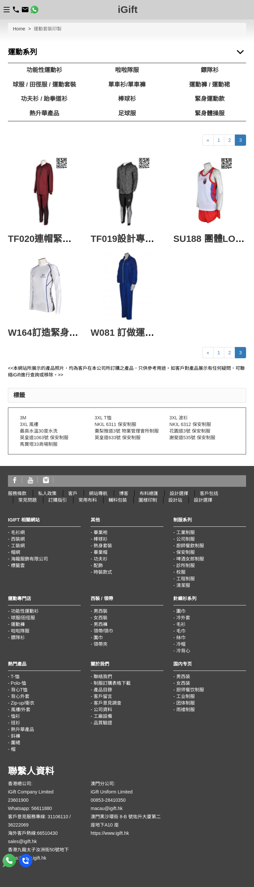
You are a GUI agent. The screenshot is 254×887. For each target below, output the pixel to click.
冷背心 (183, 650)
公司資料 (103, 709)
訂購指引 (57, 500)
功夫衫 (100, 558)
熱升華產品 (44, 113)
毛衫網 (18, 532)
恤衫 (15, 716)
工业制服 (185, 696)
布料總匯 (149, 493)
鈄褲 (15, 736)
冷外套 (183, 617)
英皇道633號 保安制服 (118, 437)
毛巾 (181, 631)
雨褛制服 (185, 709)
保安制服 (185, 552)
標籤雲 (18, 565)
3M (23, 417)
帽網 (15, 552)
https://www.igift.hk (110, 833)
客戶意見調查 (107, 703)
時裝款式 (103, 572)
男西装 (183, 676)
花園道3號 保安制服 (189, 431)
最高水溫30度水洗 (39, 431)
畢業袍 (100, 532)
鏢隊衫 (210, 70)
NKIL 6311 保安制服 (115, 424)
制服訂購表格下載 (112, 683)
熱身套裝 (103, 545)
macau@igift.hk (107, 808)
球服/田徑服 (23, 617)
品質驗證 (103, 722)
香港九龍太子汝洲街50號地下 (38, 849)
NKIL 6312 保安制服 (190, 424)
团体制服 (185, 703)
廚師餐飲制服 (190, 545)
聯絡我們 (103, 676)
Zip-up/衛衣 (23, 703)
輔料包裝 (117, 500)
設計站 (175, 500)
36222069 (18, 825)
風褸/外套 (21, 709)
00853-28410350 (108, 800)
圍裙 (15, 742)
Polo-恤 (18, 683)
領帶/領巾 (103, 631)
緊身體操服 (210, 113)
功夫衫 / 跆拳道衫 (44, 99)
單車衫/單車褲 (127, 84)
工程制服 (185, 578)
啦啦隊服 (127, 70)
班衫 (15, 722)
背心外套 (20, 696)
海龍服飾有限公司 (29, 558)
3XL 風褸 (29, 424)
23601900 (18, 800)
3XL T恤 (103, 417)
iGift (128, 9)
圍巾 (98, 637)
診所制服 (185, 565)
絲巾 (181, 637)
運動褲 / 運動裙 (209, 84)
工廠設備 (103, 716)
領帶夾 (100, 644)
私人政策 (47, 493)
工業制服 (185, 532)
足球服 (127, 113)
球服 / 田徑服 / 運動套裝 (44, 84)
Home (19, 28)
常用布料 (87, 500)
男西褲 (100, 624)
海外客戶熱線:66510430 (33, 833)
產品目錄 (103, 689)
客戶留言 (103, 696)
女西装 (183, 683)
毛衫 (181, 624)
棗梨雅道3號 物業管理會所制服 (127, 431)
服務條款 (17, 493)
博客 (123, 493)
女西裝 (100, 617)
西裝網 (18, 539)
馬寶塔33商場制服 (39, 444)
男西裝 (100, 611)
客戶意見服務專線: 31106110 (38, 816)
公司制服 (185, 539)
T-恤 (15, 676)
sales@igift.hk (22, 841)
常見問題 (27, 500)
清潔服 (183, 585)
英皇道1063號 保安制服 (44, 437)
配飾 (98, 565)
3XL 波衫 (178, 417)
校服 (181, 572)
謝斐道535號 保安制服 (192, 437)
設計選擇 (179, 493)
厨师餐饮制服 (190, 689)
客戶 (72, 493)
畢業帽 (100, 552)
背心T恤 (19, 689)
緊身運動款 (210, 99)
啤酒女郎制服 (190, 558)
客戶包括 (209, 493)
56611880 (41, 808)
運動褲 (18, 624)
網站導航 (98, 493)
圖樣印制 (148, 500)
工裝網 (18, 545)
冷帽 (181, 644)
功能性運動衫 (44, 70)
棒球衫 (127, 99)
